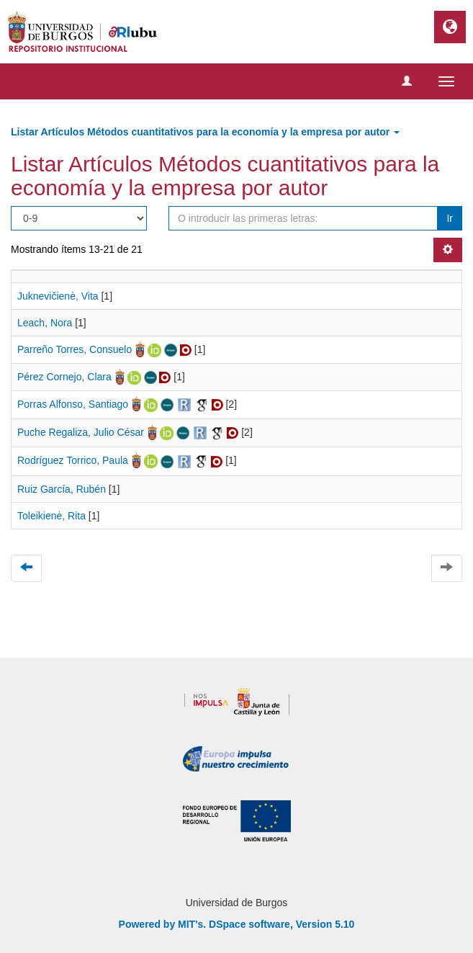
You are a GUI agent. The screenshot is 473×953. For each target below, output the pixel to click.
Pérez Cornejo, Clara (64, 376)
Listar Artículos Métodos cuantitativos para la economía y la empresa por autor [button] (205, 132)
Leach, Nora (44, 322)
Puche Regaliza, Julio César (80, 432)
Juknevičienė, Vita (58, 296)
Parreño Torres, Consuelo (74, 349)
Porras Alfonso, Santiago (72, 404)
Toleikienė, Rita (51, 516)
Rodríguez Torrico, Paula (72, 460)
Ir (449, 218)
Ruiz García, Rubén (61, 489)
